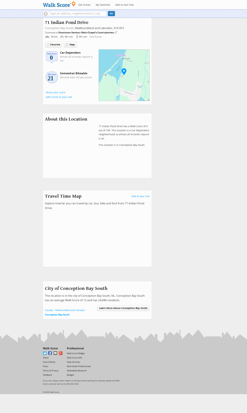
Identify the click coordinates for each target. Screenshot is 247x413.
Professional (75, 348)
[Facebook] (50, 353)
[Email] (55, 353)
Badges (70, 375)
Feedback (47, 375)
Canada (49, 310)
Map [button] (70, 44)
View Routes (95, 36)
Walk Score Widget (76, 353)
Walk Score (50, 348)
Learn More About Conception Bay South (123, 308)
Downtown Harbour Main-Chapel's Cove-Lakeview (86, 32)
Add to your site (140, 196)
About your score (55, 92)
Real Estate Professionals (79, 366)
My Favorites (103, 4)
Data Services (73, 362)
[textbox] (77, 13)
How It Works (49, 362)
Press (45, 366)
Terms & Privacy (50, 370)
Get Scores (84, 4)
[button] (45, 13)
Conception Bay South (59, 28)
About (46, 358)
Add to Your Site (124, 4)
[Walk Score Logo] (59, 4)
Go (111, 13)
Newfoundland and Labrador (70, 310)
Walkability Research (77, 370)
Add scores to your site (59, 97)
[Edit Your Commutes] (116, 32)
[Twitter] (45, 353)
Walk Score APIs (74, 358)
